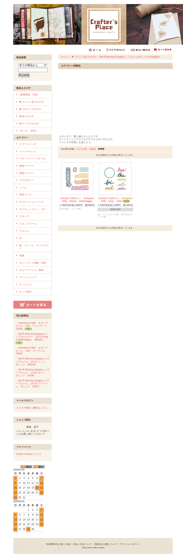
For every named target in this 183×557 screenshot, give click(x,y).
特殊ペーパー (26, 173)
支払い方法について (83, 544)
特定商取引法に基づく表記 (58, 544)
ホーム (64, 56)
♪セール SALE (28, 130)
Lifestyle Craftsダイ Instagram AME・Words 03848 (77, 200)
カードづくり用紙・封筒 (32, 262)
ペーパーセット (27, 151)
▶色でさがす (26, 116)
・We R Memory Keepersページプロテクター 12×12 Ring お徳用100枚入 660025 (33, 338)
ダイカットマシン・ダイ (32, 209)
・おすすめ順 (81, 149)
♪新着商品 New (28, 94)
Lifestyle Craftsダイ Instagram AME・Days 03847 (115, 200)
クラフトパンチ (27, 144)
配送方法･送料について (106, 544)
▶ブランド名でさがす (31, 101)
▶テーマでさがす (29, 123)
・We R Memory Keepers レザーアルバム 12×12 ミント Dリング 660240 (32, 361)
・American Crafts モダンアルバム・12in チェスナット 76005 (33, 326)
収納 (21, 255)
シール (23, 187)
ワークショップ (27, 277)
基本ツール (25, 194)
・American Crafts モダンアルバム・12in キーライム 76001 (32, 350)
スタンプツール (27, 223)
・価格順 (92, 149)
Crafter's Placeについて (28, 454)
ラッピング (25, 284)
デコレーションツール (31, 202)
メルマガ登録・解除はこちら (32, 407)
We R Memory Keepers (112, 56)
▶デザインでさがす (30, 109)
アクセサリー (26, 180)
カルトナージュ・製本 (31, 270)
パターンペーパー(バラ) (32, 158)
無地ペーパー (26, 165)
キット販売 (25, 291)
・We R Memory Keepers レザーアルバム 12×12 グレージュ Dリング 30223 (32, 383)
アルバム (24, 231)
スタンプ (24, 216)
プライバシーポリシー (130, 544)
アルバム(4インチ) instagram (144, 56)
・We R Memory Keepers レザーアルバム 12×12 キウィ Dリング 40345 (32, 372)
